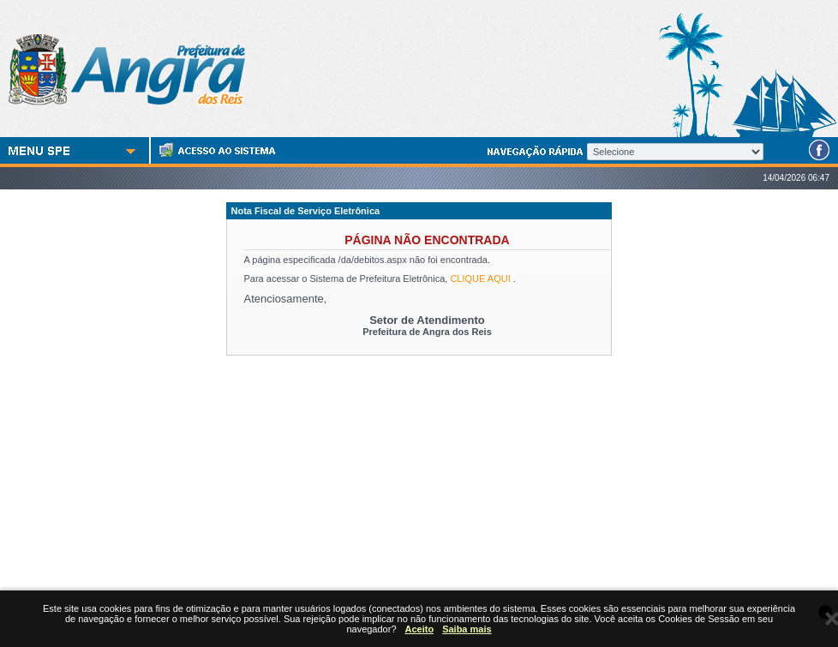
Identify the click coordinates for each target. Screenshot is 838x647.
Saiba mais (466, 629)
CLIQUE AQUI (480, 278)
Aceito (419, 629)
